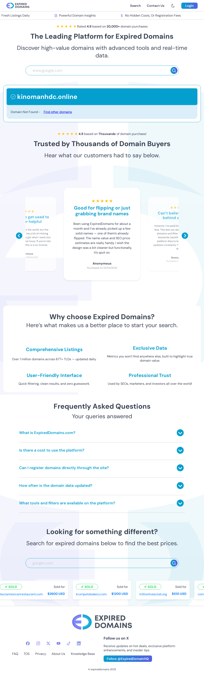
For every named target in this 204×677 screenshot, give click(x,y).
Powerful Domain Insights (75, 15)
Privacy (40, 654)
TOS (26, 654)
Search (135, 6)
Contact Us (155, 6)
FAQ (15, 654)
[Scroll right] (185, 235)
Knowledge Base (83, 654)
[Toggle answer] (180, 432)
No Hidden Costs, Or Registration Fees (151, 15)
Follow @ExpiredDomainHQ (128, 659)
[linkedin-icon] (79, 643)
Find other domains (58, 112)
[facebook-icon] (28, 643)
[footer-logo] (102, 622)
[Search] (174, 70)
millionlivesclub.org (154, 594)
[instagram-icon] (38, 643)
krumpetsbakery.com (91, 594)
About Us (58, 654)
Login (189, 6)
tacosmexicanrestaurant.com (21, 594)
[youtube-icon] (58, 643)
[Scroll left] (19, 235)
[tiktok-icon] (69, 643)
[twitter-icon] (48, 643)
